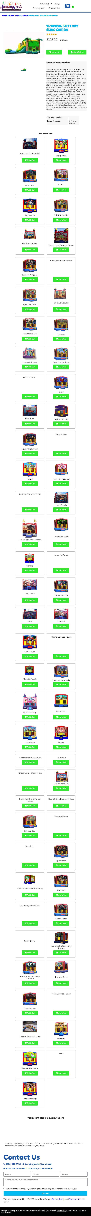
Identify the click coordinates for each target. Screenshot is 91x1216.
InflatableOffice (6, 1212)
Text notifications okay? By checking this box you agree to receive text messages (41, 1189)
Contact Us (54, 8)
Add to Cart (54, 52)
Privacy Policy (58, 1199)
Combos (24, 16)
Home (4, 16)
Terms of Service (76, 1199)
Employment (39, 8)
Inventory (46, 3)
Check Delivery (77, 52)
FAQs (57, 3)
